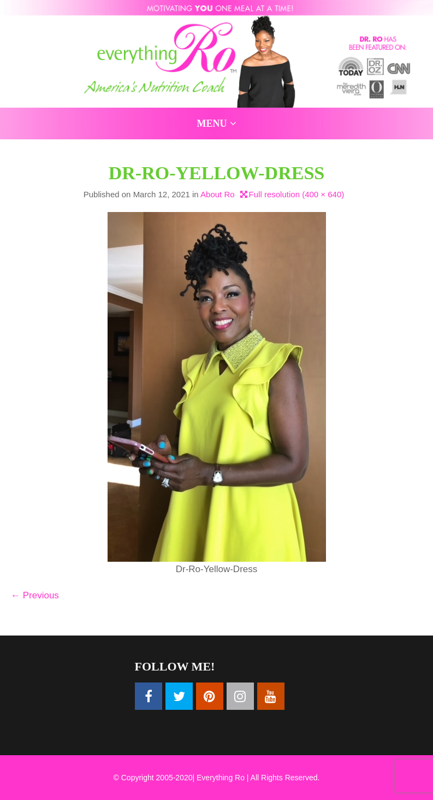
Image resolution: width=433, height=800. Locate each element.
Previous (35, 595)
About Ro (217, 194)
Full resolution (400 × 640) (297, 194)
